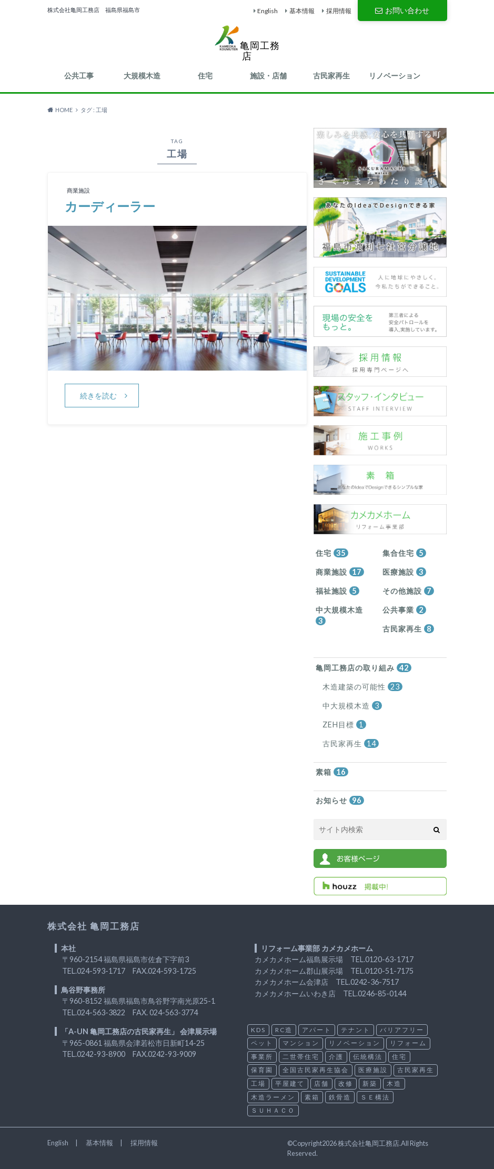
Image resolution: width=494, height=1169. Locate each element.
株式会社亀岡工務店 (368, 1143)
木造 (394, 1083)
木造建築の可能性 (362, 686)
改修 (345, 1083)
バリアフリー (402, 1030)
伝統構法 (367, 1057)
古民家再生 (331, 75)
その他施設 (408, 590)
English (267, 11)
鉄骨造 (340, 1097)
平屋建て (290, 1083)
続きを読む (98, 395)
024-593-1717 (101, 970)
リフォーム (408, 1043)
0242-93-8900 (101, 1054)
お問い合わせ (402, 10)
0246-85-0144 (382, 993)
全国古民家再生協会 (316, 1070)
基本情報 (302, 11)
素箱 (332, 771)
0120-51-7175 (389, 970)
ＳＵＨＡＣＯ (273, 1110)
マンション (301, 1043)
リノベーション (394, 75)
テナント (355, 1030)
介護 (336, 1057)
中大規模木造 (339, 615)
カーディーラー (110, 206)
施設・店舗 (268, 75)
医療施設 (404, 571)
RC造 (284, 1030)
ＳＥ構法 (375, 1097)
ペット (262, 1043)
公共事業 (404, 609)
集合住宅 (404, 552)
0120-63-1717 (389, 959)
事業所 (262, 1057)
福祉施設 (337, 590)
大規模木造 (142, 75)
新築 (369, 1083)
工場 (258, 1083)
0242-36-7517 (374, 981)
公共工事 (79, 75)
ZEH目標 (344, 724)
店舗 (321, 1083)
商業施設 (340, 571)
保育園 (262, 1070)
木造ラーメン (273, 1097)
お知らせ (340, 800)
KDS (258, 1030)
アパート (316, 1030)
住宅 (205, 75)
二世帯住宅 (301, 1057)
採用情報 (338, 11)
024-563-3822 (101, 1012)
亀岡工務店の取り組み (363, 667)
